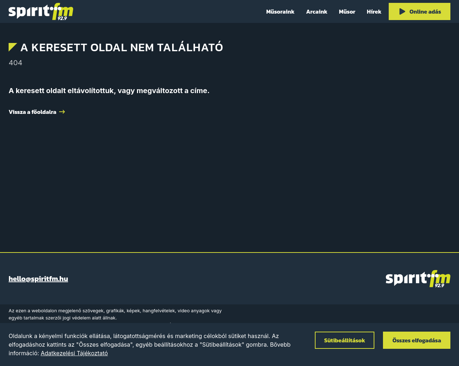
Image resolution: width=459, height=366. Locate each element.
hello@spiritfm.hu (38, 278)
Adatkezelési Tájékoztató (74, 353)
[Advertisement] (229, 181)
